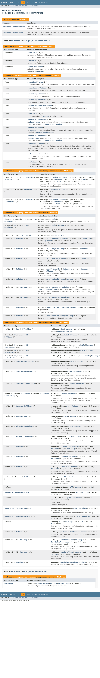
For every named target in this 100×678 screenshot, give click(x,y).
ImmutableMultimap (35, 128)
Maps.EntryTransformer (47, 289)
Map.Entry (48, 240)
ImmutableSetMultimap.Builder (17, 492)
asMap (62, 329)
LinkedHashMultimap (36, 144)
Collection (67, 269)
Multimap (23, 20)
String (61, 583)
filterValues (52, 259)
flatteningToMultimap (58, 177)
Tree (28, 2)
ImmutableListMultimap (37, 119)
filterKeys (51, 249)
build (54, 219)
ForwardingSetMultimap (37, 100)
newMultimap (52, 269)
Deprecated (35, 2)
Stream (83, 179)
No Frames (23, 6)
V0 (35, 219)
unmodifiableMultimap (56, 307)
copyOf (72, 361)
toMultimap (53, 199)
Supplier (60, 181)
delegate (58, 235)
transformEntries (54, 287)
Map (59, 269)
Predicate (87, 238)
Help (47, 2)
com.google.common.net (13, 32)
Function (71, 177)
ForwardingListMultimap (37, 88)
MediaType (9, 583)
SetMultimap (33, 61)
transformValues (53, 297)
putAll (70, 487)
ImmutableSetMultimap (37, 136)
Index (43, 2)
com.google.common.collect (14, 26)
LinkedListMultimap (36, 154)
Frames (15, 6)
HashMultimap (33, 114)
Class (18, 2)
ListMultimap (33, 53)
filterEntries (53, 238)
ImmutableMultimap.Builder (16, 508)
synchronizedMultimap (56, 279)
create (65, 394)
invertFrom (53, 189)
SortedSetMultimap (35, 67)
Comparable (25, 394)
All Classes (35, 6)
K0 (23, 219)
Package (12, 2)
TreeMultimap (33, 162)
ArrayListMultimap (35, 82)
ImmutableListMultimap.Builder (18, 516)
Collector (9, 179)
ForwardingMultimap (36, 94)
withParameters (42, 583)
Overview (4, 2)
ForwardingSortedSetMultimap (40, 106)
